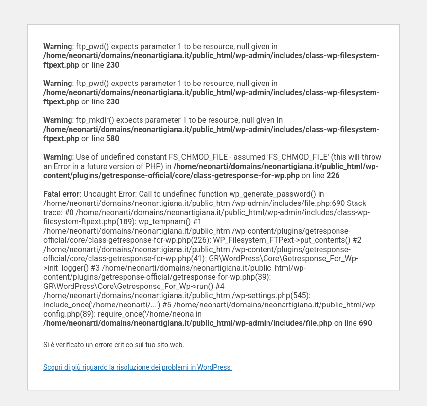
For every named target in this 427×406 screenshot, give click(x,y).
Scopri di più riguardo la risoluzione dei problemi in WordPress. (137, 367)
